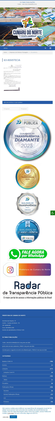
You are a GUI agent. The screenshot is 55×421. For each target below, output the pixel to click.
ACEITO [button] (13, 417)
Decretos (6, 391)
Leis (5, 398)
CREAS (5, 380)
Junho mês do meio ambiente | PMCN (12, 346)
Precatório (5, 383)
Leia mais (11, 413)
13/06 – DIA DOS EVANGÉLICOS (27, 4)
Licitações (5, 369)
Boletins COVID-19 (7, 361)
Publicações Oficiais (8, 387)
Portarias (6, 401)
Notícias (4, 376)
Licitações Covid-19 (9, 372)
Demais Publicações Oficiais (11, 394)
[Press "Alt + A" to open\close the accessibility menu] (52, 213)
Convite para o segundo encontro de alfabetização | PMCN (19, 350)
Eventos (4, 365)
